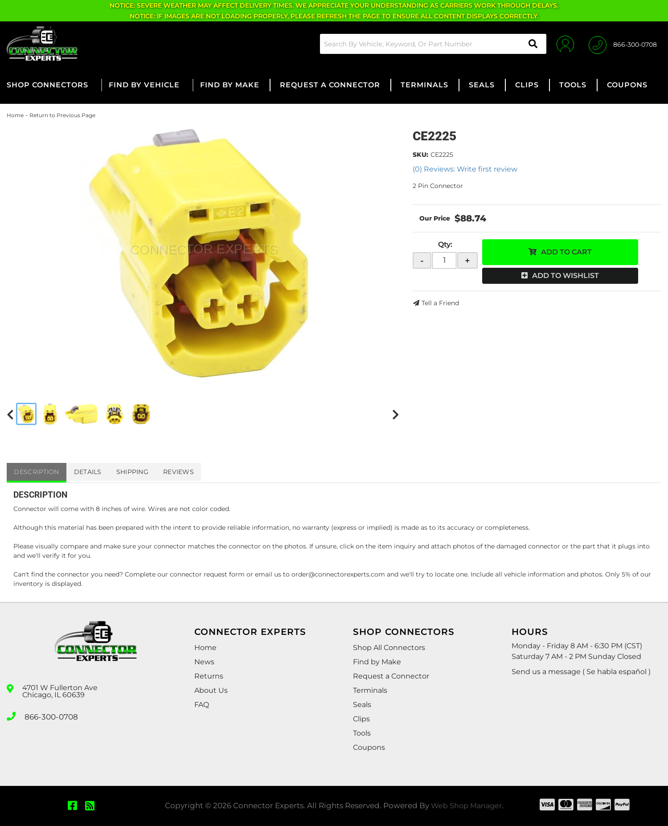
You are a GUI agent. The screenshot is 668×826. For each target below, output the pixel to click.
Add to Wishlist (565, 275)
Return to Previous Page (62, 115)
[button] (429, 44)
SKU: (420, 155)
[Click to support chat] (622, 43)
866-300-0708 (50, 715)
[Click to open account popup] (562, 43)
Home (15, 115)
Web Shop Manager (466, 805)
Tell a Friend (440, 303)
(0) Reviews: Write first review (465, 169)
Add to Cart (566, 252)
